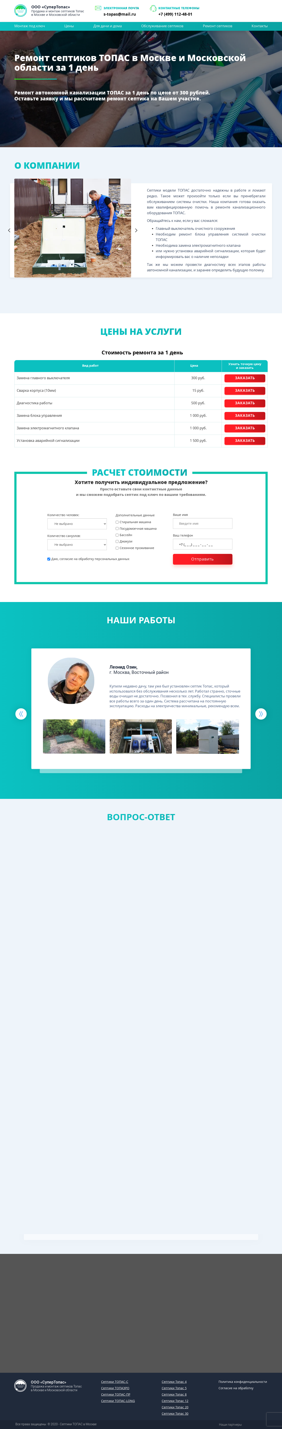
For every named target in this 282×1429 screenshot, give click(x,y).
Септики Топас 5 (174, 1388)
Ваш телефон (183, 535)
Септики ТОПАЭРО (115, 1388)
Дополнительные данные (135, 515)
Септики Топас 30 (175, 1413)
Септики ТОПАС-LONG (118, 1401)
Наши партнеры (230, 1424)
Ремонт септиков (217, 26)
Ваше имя (180, 515)
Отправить (202, 559)
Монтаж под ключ (29, 26)
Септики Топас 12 (175, 1401)
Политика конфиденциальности (243, 1382)
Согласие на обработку (236, 1388)
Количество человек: (63, 515)
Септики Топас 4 (174, 1382)
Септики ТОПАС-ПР (115, 1394)
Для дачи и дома (107, 26)
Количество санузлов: (64, 536)
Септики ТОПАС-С (114, 1382)
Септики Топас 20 (175, 1407)
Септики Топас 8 (174, 1394)
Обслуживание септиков (162, 26)
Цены (69, 26)
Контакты (260, 26)
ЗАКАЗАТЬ (245, 377)
